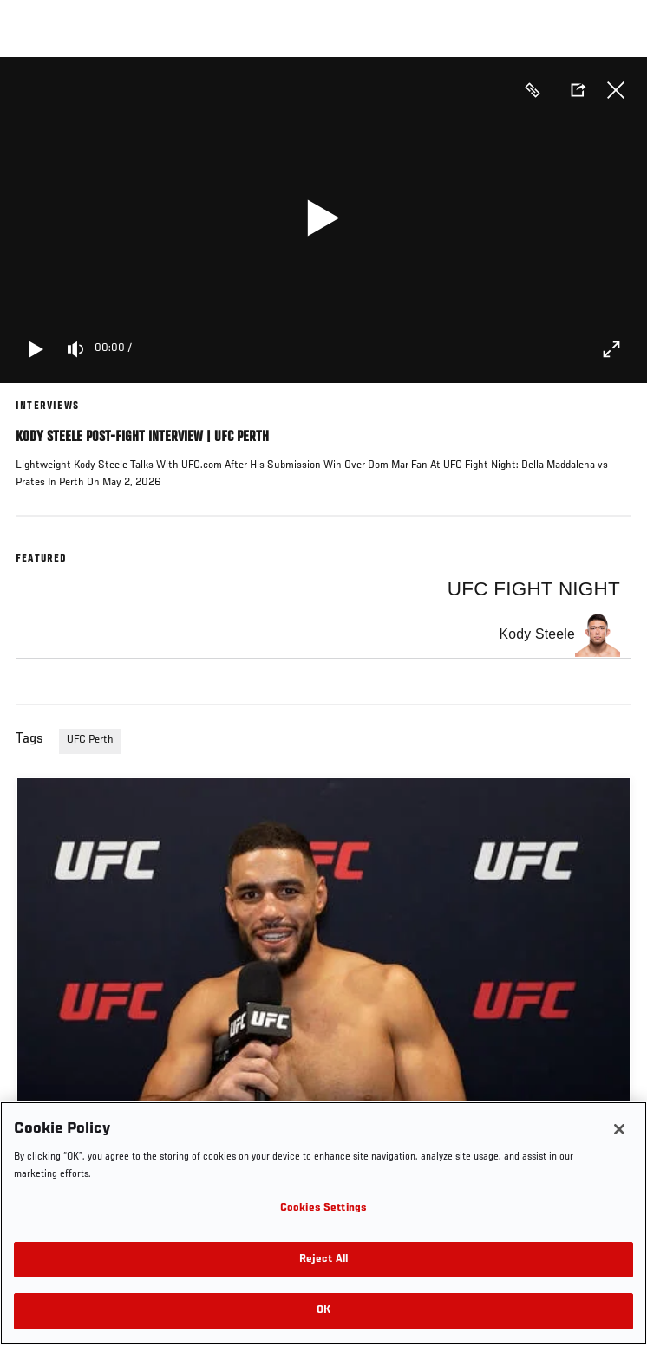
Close (615, 90)
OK (323, 1310)
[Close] (619, 1129)
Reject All (323, 1259)
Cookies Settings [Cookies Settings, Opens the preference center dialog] (323, 1208)
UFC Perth (90, 740)
